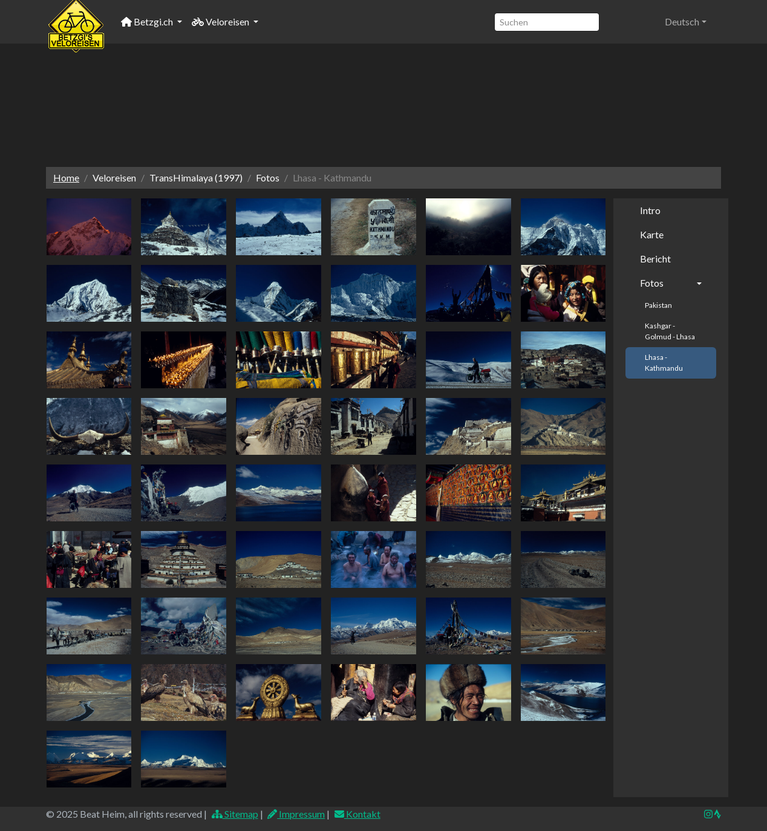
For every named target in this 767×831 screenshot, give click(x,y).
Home (66, 177)
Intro (650, 210)
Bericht (655, 258)
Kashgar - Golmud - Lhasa (670, 331)
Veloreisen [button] (221, 21)
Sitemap (234, 814)
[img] (717, 814)
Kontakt (356, 814)
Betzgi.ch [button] (148, 21)
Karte (652, 234)
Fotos (652, 282)
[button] (685, 22)
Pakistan (658, 305)
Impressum (296, 814)
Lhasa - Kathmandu (664, 363)
